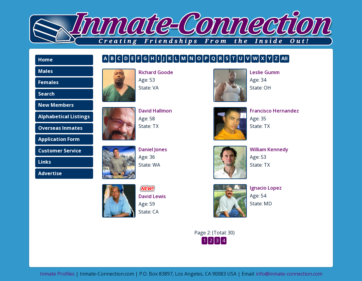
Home (45, 59)
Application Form (59, 139)
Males (45, 71)
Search (46, 93)
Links (44, 161)
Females (48, 82)
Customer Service (59, 150)
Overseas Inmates (60, 128)
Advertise (50, 173)
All (284, 58)
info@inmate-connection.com (289, 273)
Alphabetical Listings (64, 116)
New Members (56, 105)
